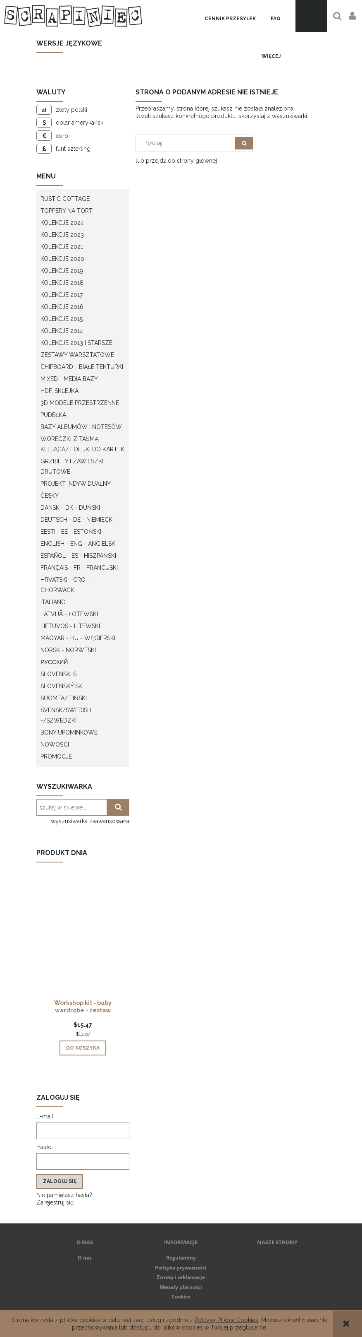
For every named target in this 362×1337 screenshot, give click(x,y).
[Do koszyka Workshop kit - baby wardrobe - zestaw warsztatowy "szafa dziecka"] (83, 1048)
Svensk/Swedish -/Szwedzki (65, 715)
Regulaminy (181, 1257)
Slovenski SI (59, 674)
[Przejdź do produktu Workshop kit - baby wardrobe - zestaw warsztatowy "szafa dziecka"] (83, 944)
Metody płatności (181, 1287)
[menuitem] (230, 19)
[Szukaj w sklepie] (187, 143)
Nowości (54, 744)
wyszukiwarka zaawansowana (90, 821)
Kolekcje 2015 (61, 319)
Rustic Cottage (65, 198)
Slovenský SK (61, 686)
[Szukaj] (244, 143)
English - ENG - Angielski (78, 543)
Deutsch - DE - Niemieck (76, 519)
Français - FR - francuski (79, 567)
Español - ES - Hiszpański (78, 555)
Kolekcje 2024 (62, 222)
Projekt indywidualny (75, 483)
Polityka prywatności (181, 1267)
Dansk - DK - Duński (70, 507)
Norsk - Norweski (68, 650)
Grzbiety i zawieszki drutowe (71, 466)
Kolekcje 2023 (62, 234)
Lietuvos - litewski (70, 626)
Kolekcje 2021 (61, 246)
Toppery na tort (66, 210)
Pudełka (53, 415)
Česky (49, 495)
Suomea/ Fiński (63, 698)
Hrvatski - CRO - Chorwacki (65, 584)
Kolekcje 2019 (61, 270)
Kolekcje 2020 (62, 258)
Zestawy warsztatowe (77, 355)
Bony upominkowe (69, 732)
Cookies (181, 1296)
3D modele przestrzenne (79, 403)
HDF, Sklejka (59, 391)
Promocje (56, 756)
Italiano (53, 602)
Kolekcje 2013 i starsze (76, 343)
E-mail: (45, 1116)
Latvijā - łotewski (69, 614)
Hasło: (44, 1147)
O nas (85, 1257)
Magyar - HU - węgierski (77, 638)
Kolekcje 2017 (61, 294)
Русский (54, 662)
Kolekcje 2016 (61, 307)
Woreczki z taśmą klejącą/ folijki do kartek (82, 444)
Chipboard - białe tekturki (81, 367)
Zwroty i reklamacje (181, 1277)
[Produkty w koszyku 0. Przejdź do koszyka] (311, 16)
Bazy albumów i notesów (81, 427)
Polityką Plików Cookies (226, 1320)
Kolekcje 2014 (61, 331)
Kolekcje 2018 (61, 282)
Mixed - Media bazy (69, 379)
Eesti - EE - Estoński (70, 531)
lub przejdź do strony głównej (176, 160)
